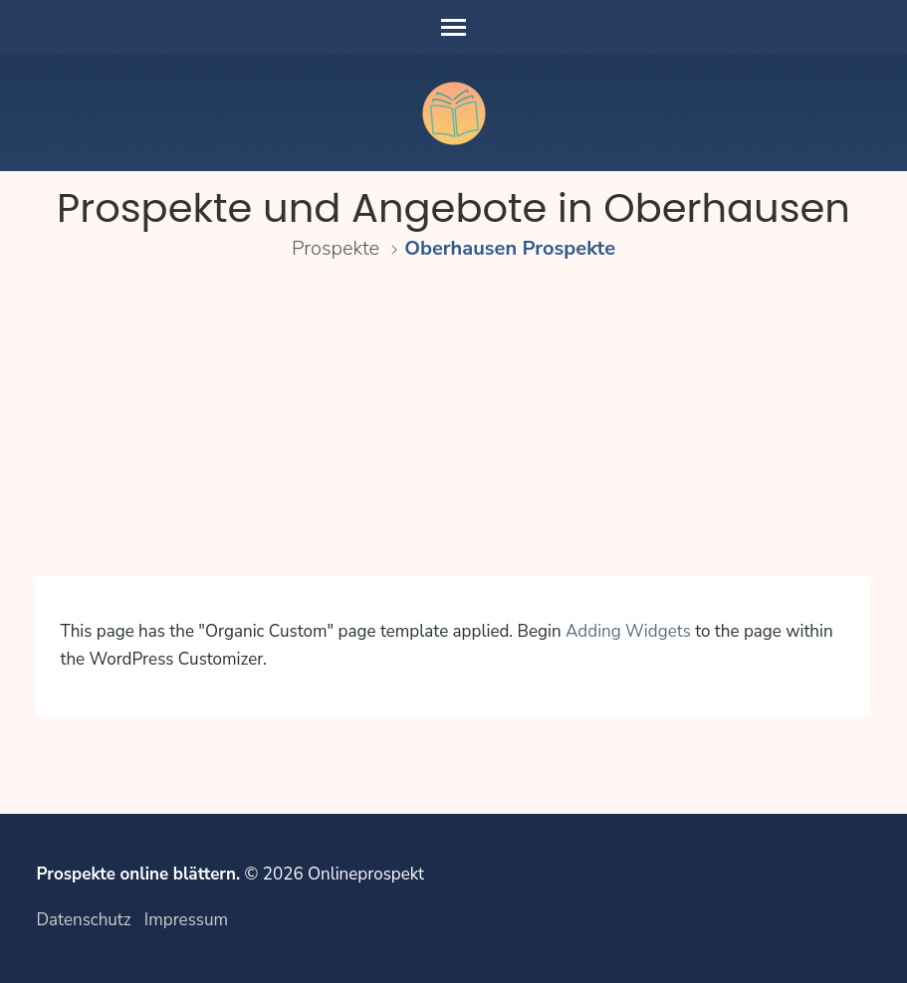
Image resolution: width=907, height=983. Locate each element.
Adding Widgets (628, 631)
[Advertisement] (453, 436)
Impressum (186, 919)
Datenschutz (83, 919)
